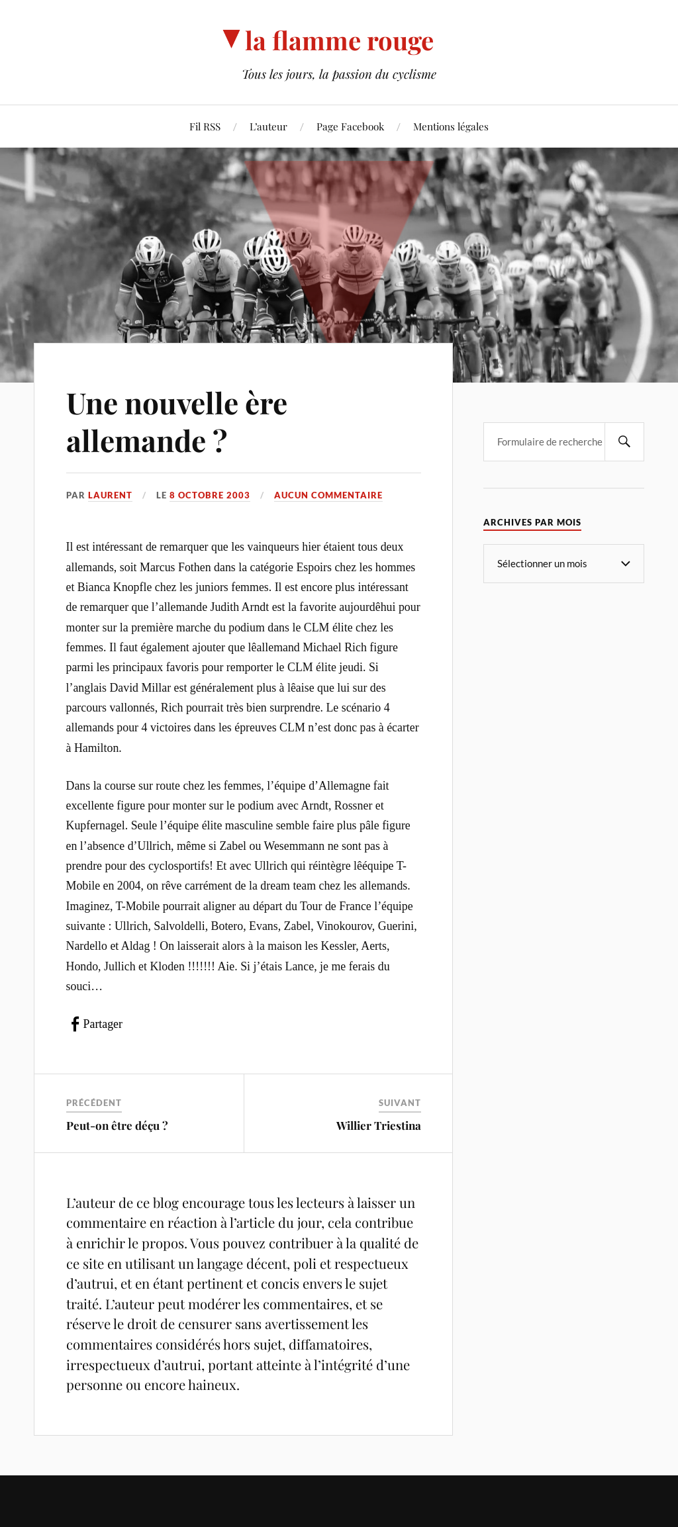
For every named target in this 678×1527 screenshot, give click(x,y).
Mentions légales (451, 126)
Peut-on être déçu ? (117, 1125)
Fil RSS (204, 126)
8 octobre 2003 (210, 495)
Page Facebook (350, 126)
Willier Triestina (378, 1125)
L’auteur (268, 126)
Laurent (110, 495)
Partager (102, 1024)
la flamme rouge (339, 40)
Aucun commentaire (328, 495)
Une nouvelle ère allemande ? (176, 421)
